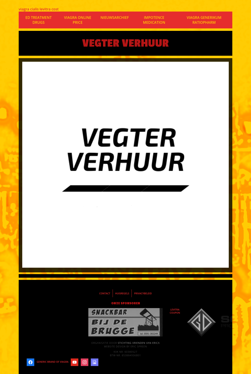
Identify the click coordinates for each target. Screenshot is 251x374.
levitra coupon (175, 311)
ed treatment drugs (38, 20)
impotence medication (154, 20)
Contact (104, 293)
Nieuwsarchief (114, 17)
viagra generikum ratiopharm (204, 20)
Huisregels (122, 293)
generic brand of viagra (53, 361)
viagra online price (77, 20)
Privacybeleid (143, 293)
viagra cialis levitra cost (39, 9)
